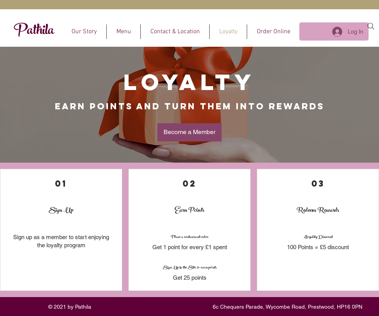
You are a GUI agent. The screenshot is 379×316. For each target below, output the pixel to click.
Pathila (34, 31)
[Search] (371, 26)
